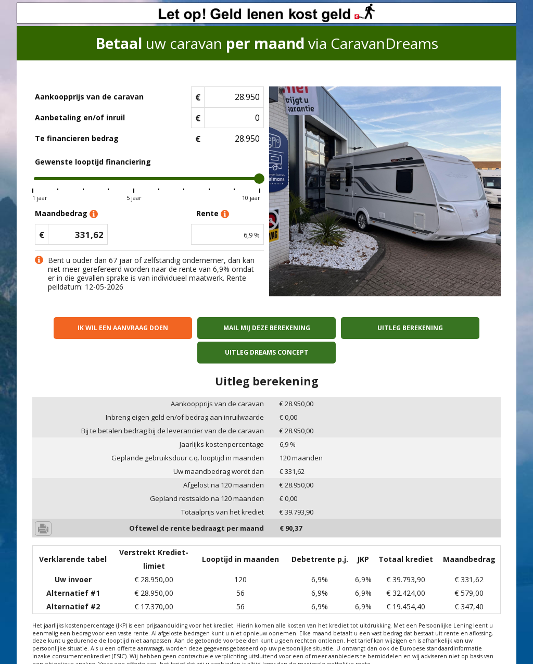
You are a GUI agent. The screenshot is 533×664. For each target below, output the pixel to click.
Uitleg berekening (325, 327)
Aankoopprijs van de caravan (89, 97)
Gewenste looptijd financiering (93, 162)
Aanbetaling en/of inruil (80, 117)
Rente (212, 213)
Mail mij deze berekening (207, 327)
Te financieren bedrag (77, 138)
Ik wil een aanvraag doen (89, 327)
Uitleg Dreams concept (444, 327)
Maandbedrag (66, 213)
